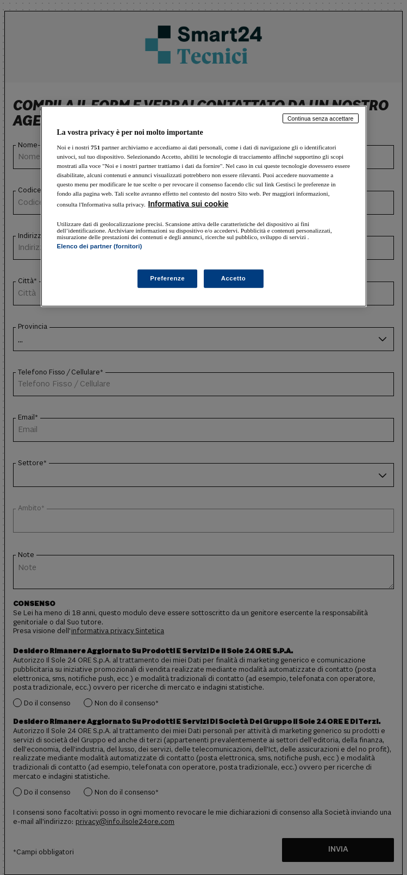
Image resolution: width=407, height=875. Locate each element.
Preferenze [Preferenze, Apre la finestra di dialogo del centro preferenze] (167, 278)
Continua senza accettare (320, 118)
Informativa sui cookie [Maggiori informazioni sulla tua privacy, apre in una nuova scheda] (188, 203)
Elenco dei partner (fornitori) (99, 246)
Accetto (233, 278)
